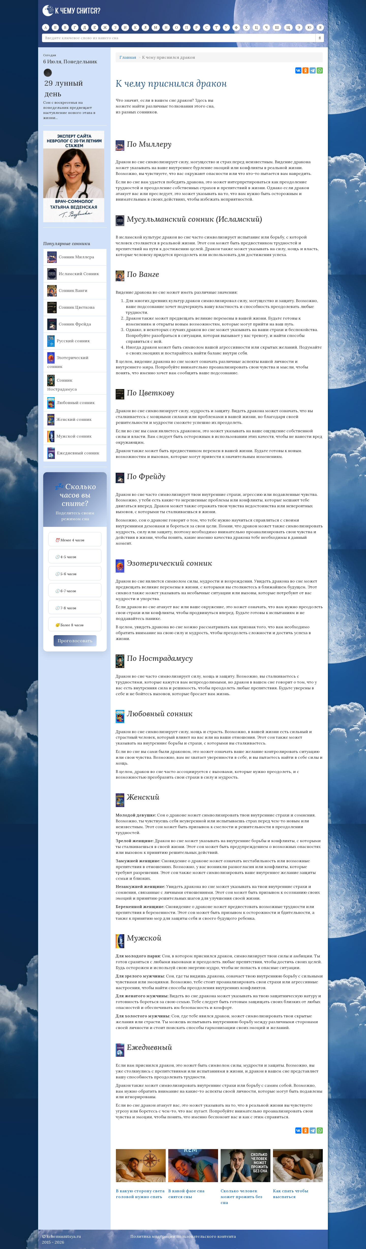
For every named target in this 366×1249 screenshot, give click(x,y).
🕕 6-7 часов (65, 591)
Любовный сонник (71, 403)
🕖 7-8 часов (65, 608)
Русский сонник (68, 341)
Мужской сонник (69, 436)
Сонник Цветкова (71, 307)
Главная (127, 57)
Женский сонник (69, 419)
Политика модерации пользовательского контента (183, 1236)
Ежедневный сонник (73, 453)
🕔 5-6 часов (66, 574)
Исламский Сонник (73, 274)
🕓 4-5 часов (65, 557)
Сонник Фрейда (69, 324)
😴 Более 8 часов (69, 625)
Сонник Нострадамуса (62, 383)
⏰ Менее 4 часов (69, 540)
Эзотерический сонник (67, 360)
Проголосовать (75, 641)
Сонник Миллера (70, 257)
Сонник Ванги (67, 290)
